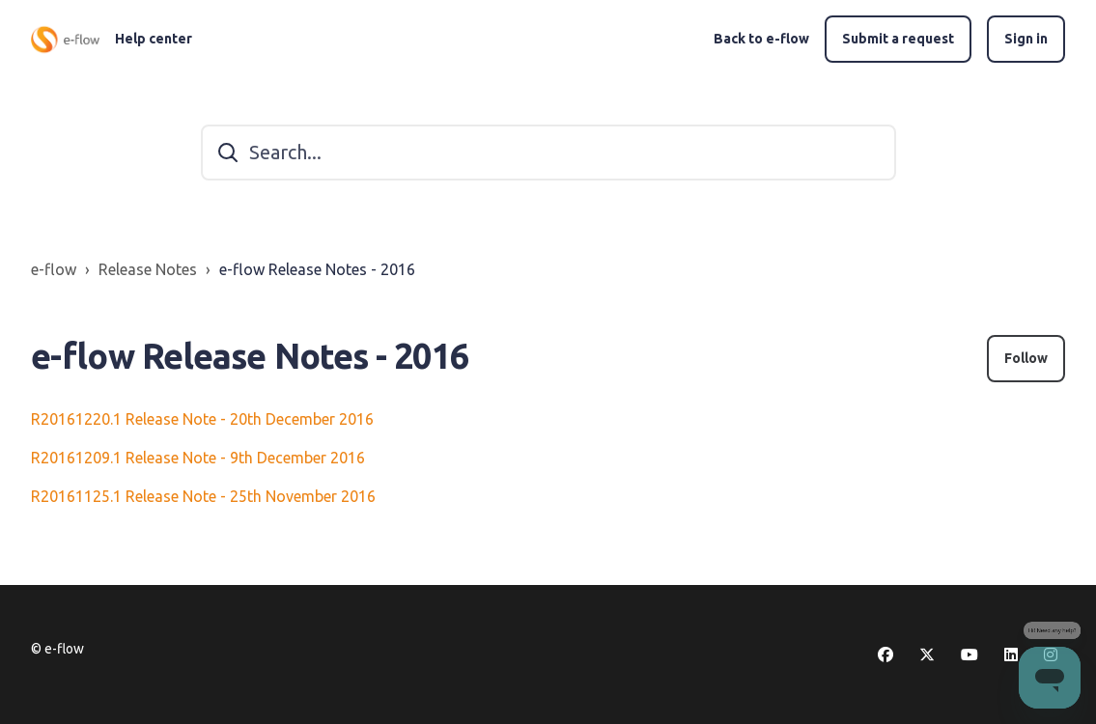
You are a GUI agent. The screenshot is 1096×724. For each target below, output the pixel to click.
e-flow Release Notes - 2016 (317, 269)
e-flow (53, 269)
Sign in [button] (1026, 38)
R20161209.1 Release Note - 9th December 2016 (198, 457)
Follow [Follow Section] (1026, 358)
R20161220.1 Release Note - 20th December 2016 (202, 419)
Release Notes (147, 269)
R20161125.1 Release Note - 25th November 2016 (203, 496)
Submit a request (898, 38)
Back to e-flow (761, 38)
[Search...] (548, 153)
